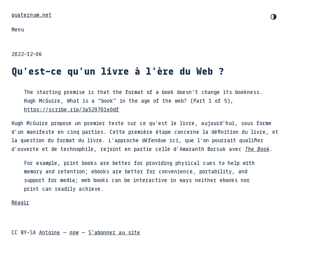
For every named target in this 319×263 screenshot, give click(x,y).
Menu (18, 29)
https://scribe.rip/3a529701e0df (71, 109)
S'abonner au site (114, 232)
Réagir (20, 202)
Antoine (49, 232)
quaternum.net (32, 14)
